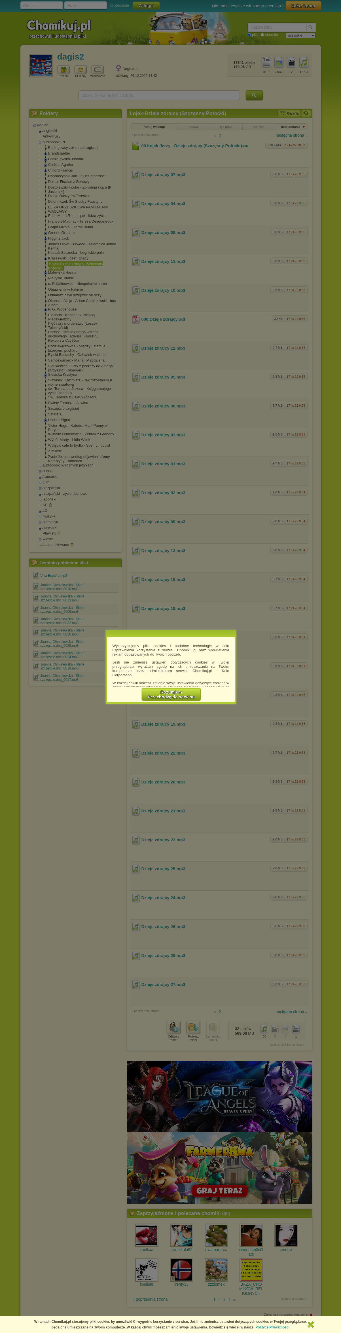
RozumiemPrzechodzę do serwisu (171, 694)
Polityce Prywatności (272, 1327)
